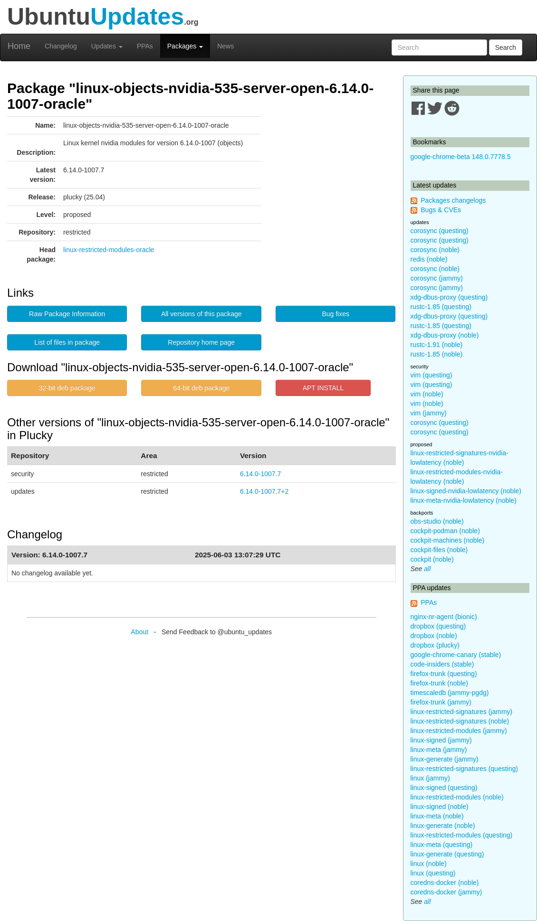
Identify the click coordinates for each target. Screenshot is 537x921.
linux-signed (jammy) (441, 740)
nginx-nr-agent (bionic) (444, 616)
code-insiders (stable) (442, 664)
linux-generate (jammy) (445, 759)
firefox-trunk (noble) (439, 683)
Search (505, 47)
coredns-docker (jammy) (446, 892)
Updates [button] (107, 46)
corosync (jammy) (437, 278)
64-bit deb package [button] (201, 388)
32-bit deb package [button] (67, 388)
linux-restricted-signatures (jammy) (462, 711)
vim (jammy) (429, 413)
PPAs (145, 46)
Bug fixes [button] (335, 314)
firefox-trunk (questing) (444, 673)
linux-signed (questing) (444, 787)
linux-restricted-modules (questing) (462, 835)
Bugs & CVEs (441, 210)
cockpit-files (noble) (439, 550)
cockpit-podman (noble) (445, 531)
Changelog (61, 46)
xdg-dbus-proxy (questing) (449, 297)
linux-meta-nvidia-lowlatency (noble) (464, 500)
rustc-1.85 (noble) (437, 354)
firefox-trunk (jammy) (441, 702)
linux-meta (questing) (442, 844)
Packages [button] (185, 46)
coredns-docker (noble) (445, 882)
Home (19, 46)
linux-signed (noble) (440, 806)
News (225, 46)
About (139, 632)
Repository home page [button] (201, 342)
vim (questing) (431, 375)
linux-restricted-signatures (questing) (464, 768)
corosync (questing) (440, 231)
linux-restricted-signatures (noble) (460, 721)
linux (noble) (429, 863)
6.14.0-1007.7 (260, 474)
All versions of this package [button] (201, 314)
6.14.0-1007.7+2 (264, 491)
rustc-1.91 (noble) (437, 344)
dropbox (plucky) (435, 645)
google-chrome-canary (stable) (456, 654)
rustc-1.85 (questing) (441, 306)
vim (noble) (427, 394)
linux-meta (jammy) (439, 749)
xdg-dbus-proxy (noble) (445, 335)
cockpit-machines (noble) (448, 540)
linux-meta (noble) (437, 816)
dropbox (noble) (434, 635)
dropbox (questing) (438, 626)
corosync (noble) (435, 250)
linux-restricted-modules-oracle (108, 250)
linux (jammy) (430, 778)
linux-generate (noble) (443, 825)
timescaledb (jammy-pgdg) (450, 692)
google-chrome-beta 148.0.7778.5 (461, 156)
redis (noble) (429, 259)
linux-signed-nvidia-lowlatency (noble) (466, 491)
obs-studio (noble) (437, 521)
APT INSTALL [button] (323, 388)
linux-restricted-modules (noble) (457, 797)
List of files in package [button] (67, 342)
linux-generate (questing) (447, 854)
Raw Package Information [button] (67, 314)
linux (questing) (433, 873)
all (427, 569)
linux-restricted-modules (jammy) (459, 730)
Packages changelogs (453, 200)
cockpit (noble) (432, 559)
